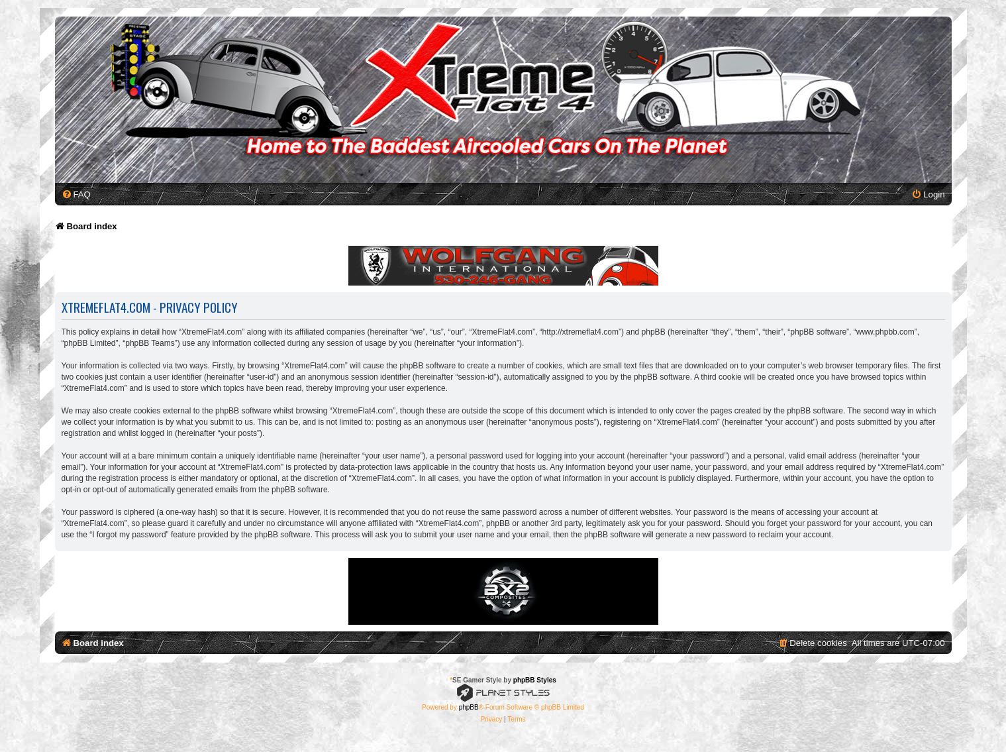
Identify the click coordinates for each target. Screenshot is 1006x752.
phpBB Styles (534, 680)
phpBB (469, 707)
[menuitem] (76, 194)
